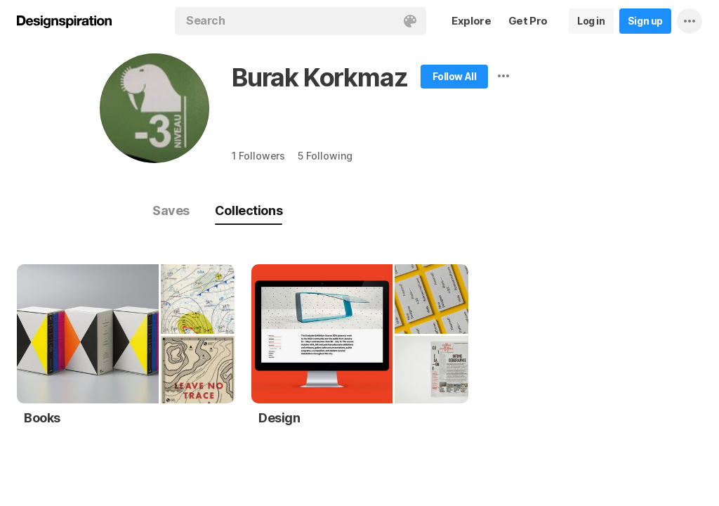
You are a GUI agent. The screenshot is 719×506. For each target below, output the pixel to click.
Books (42, 417)
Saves (171, 210)
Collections (248, 210)
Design (279, 417)
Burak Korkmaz (319, 77)
